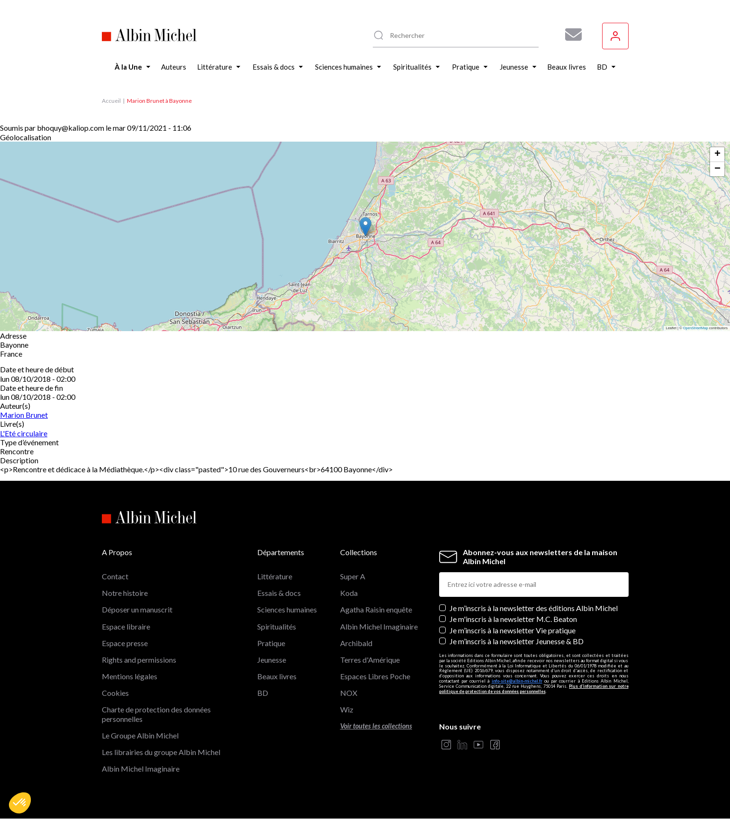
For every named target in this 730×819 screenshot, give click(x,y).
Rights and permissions (139, 659)
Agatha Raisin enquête (376, 609)
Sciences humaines (287, 609)
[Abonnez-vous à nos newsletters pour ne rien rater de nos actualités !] (570, 34)
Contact (115, 576)
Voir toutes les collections (376, 726)
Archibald (356, 643)
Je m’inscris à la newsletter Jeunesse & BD (517, 641)
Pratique (271, 643)
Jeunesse (271, 659)
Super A (352, 576)
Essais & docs (279, 592)
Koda (349, 592)
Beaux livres (277, 676)
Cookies (115, 692)
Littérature (274, 576)
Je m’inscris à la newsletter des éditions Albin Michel (534, 607)
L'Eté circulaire (23, 433)
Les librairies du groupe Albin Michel (161, 751)
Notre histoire (125, 592)
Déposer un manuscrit (137, 609)
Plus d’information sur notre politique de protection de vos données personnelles (534, 689)
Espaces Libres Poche (375, 676)
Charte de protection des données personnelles (156, 714)
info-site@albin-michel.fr (517, 681)
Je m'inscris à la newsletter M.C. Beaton (513, 618)
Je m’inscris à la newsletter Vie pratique (513, 630)
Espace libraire (126, 626)
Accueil (111, 100)
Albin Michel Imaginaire (141, 768)
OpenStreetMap (695, 328)
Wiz (346, 709)
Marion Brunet (24, 414)
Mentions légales (129, 676)
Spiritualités (276, 626)
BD (262, 692)
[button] (20, 803)
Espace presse (125, 643)
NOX (348, 692)
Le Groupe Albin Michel (140, 735)
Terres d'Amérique (370, 659)
